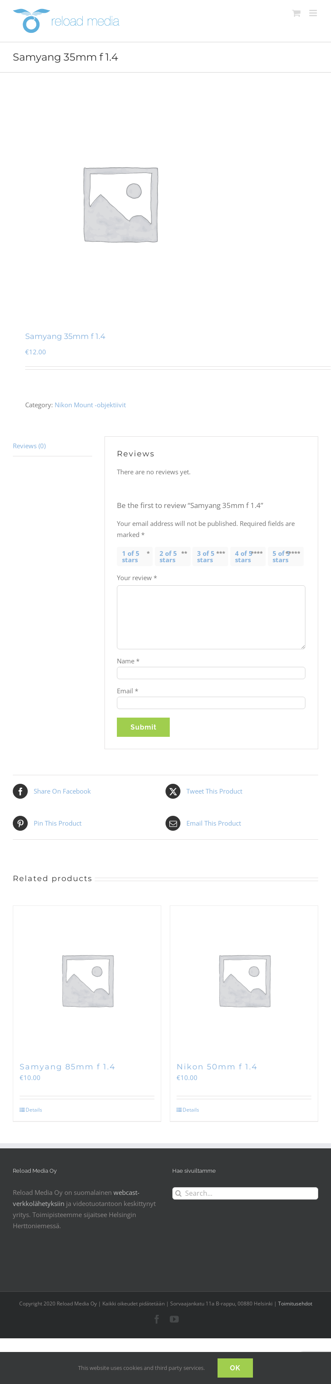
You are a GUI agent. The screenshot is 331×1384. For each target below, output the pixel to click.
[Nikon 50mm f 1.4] (244, 980)
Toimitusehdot (295, 1303)
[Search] (178, 1193)
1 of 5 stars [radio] (130, 556)
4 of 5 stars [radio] (244, 556)
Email (127, 690)
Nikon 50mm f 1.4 (217, 1067)
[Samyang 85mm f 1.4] (87, 980)
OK (235, 1368)
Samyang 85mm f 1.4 (68, 1067)
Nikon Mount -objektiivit (90, 404)
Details (34, 1109)
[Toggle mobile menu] (313, 13)
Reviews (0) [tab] (29, 445)
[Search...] (245, 1193)
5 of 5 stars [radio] (281, 556)
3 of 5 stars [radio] (206, 556)
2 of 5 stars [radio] (168, 556)
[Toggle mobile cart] (296, 13)
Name (128, 661)
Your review (137, 577)
